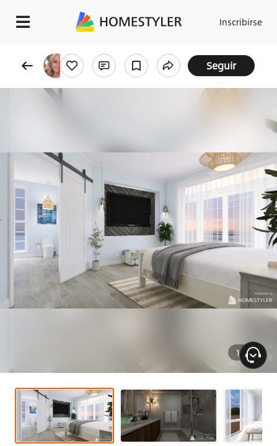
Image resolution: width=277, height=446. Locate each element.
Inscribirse (240, 21)
